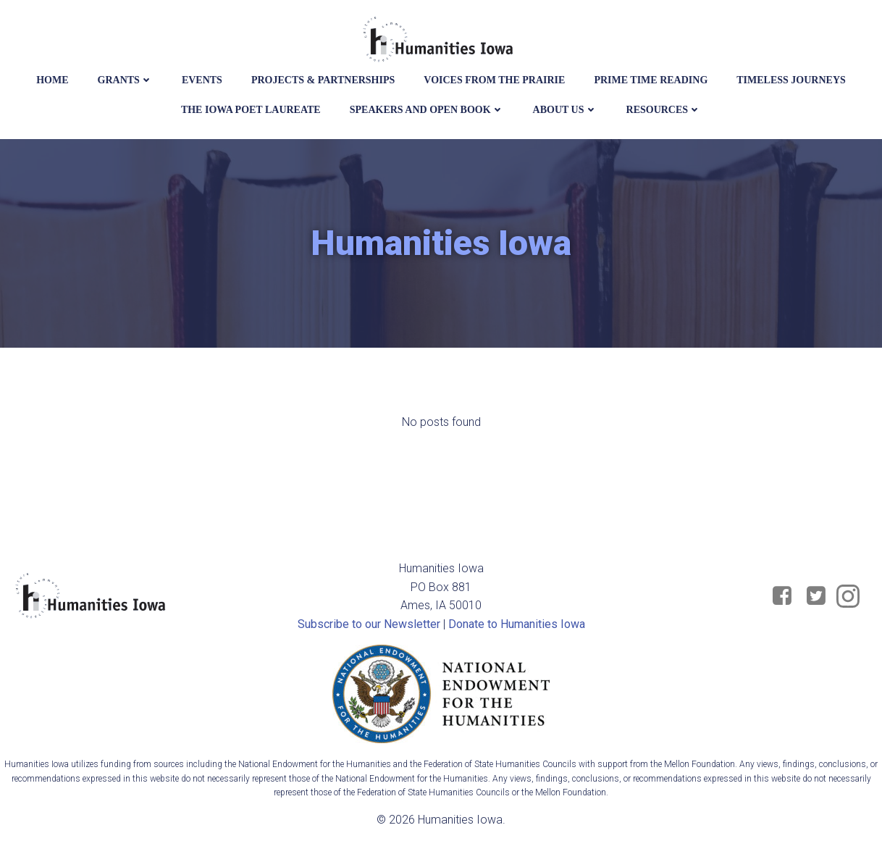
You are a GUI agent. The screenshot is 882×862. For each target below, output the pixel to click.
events (202, 80)
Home (52, 80)
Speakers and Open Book (427, 109)
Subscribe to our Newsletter (369, 624)
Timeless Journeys (791, 80)
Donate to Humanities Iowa (516, 624)
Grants (125, 80)
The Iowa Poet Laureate (251, 109)
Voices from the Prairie (494, 80)
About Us (565, 109)
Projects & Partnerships (323, 80)
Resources (664, 109)
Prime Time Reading (650, 80)
